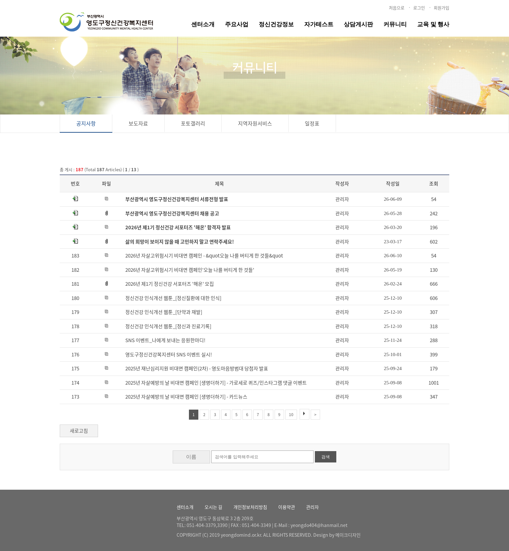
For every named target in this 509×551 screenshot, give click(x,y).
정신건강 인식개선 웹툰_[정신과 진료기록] (168, 326)
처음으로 (396, 8)
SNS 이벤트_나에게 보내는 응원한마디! (165, 340)
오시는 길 (213, 507)
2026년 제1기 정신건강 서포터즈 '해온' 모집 (169, 283)
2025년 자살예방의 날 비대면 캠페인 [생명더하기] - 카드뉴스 (186, 396)
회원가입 (441, 8)
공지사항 (86, 123)
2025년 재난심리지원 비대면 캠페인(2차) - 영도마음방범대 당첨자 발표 (196, 368)
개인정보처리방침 (250, 507)
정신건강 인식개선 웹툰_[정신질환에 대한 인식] (173, 298)
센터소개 (203, 24)
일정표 (312, 123)
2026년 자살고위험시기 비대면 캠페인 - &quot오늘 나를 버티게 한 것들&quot (204, 255)
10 (291, 414)
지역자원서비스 (255, 123)
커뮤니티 (395, 24)
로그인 (419, 8)
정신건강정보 (276, 24)
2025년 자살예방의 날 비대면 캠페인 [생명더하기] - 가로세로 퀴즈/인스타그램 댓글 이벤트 (216, 382)
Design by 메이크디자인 (337, 535)
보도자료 (138, 123)
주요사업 (236, 24)
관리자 (312, 507)
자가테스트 (318, 24)
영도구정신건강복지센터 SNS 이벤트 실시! (168, 354)
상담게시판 (358, 24)
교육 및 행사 (433, 24)
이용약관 (286, 507)
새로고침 (79, 430)
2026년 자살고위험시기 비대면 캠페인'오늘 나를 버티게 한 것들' (189, 269)
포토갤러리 (193, 123)
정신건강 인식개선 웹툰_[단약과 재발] (163, 312)
